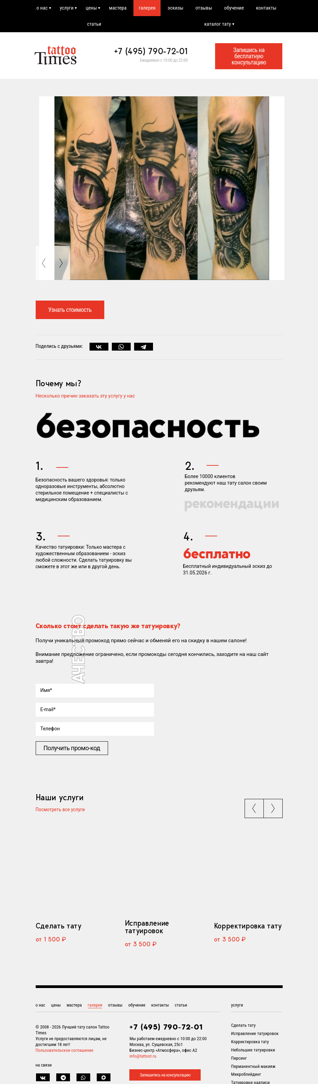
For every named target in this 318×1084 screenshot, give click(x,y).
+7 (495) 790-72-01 (151, 51)
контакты (266, 8)
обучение (234, 8)
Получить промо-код (72, 748)
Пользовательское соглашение (65, 1050)
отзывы (204, 8)
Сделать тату (58, 925)
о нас (42, 8)
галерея (147, 8)
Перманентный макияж (253, 1066)
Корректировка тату (248, 925)
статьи (94, 24)
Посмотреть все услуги (60, 810)
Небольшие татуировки (253, 1049)
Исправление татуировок (147, 926)
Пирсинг (239, 1058)
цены (91, 8)
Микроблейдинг (246, 1074)
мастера (118, 8)
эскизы (176, 8)
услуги (66, 8)
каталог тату (217, 24)
